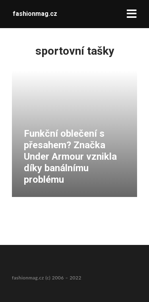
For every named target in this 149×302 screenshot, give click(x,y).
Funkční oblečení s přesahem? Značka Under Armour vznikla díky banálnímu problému (70, 156)
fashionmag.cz (35, 13)
